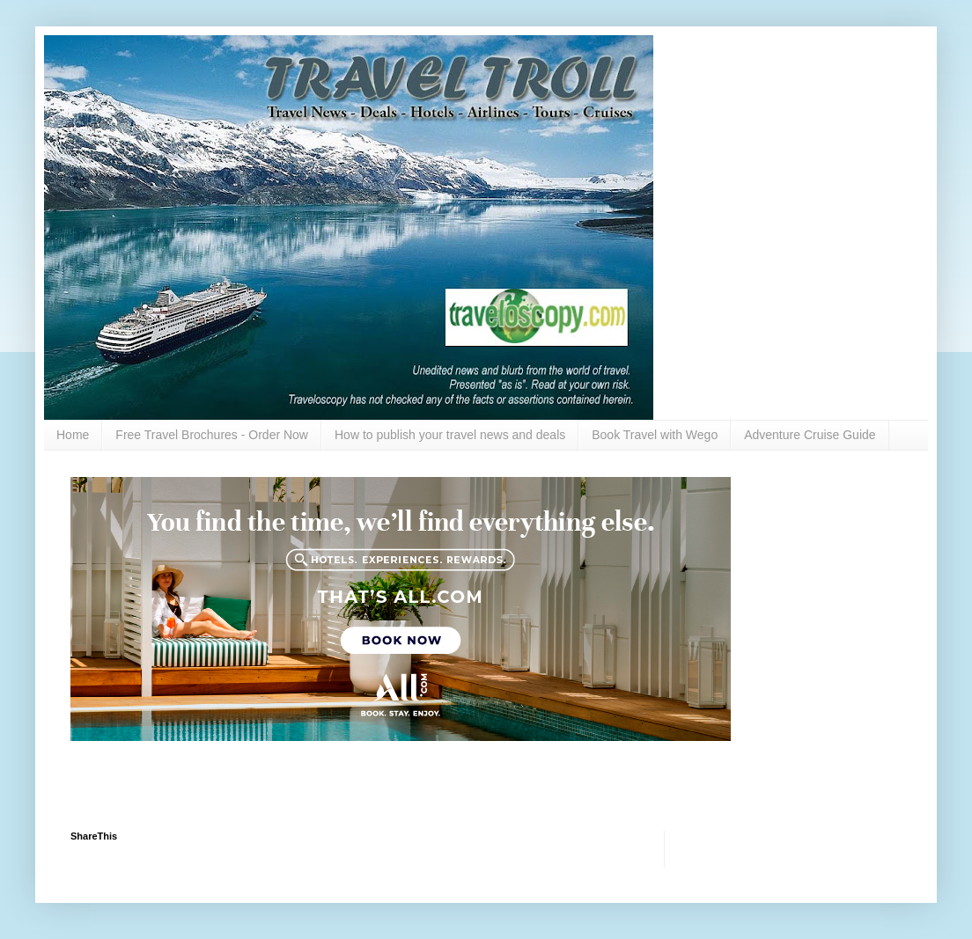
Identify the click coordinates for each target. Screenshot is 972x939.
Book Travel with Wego (655, 435)
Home (72, 435)
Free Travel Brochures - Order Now (211, 435)
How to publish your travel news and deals (450, 435)
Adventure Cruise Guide (809, 435)
